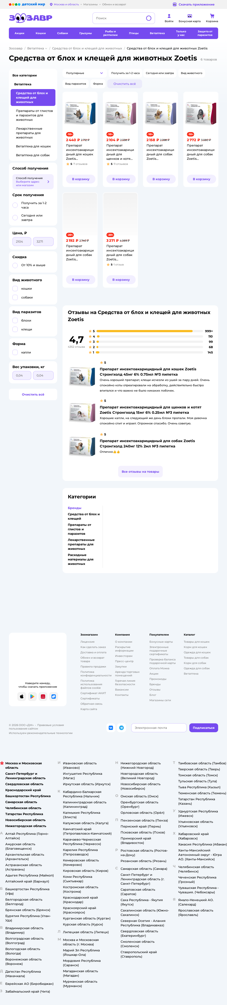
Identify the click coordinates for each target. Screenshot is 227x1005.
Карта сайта (88, 709)
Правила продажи (93, 666)
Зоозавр (16, 48)
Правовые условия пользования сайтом (36, 726)
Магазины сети (160, 700)
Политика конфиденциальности (96, 673)
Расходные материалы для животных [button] (81, 559)
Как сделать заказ (93, 647)
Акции (153, 673)
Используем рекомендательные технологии (40, 733)
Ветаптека (35, 48)
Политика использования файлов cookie (91, 684)
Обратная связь (91, 703)
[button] (85, 73)
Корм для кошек (195, 647)
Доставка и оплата (93, 652)
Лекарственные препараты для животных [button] (81, 544)
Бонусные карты (161, 641)
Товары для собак (196, 657)
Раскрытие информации (124, 648)
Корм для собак (195, 663)
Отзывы (154, 689)
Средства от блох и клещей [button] (84, 516)
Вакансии (122, 689)
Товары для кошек (196, 641)
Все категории (24, 75)
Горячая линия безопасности (125, 682)
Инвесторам (124, 656)
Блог (152, 695)
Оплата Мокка (159, 668)
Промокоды (157, 679)
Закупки (121, 666)
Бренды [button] (74, 508)
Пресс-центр (124, 661)
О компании (123, 641)
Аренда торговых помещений (127, 673)
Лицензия (87, 641)
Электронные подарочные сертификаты (159, 650)
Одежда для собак (197, 668)
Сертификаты (90, 698)
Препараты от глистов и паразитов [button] (79, 529)
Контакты (122, 695)
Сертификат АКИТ (93, 693)
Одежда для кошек (197, 652)
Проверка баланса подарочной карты (162, 661)
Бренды (155, 684)
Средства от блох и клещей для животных (87, 48)
